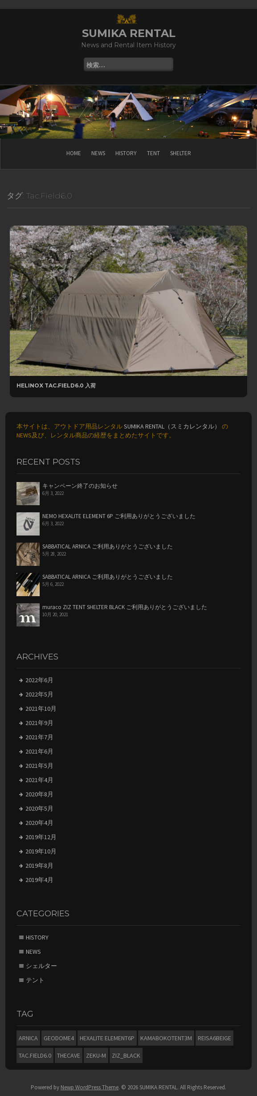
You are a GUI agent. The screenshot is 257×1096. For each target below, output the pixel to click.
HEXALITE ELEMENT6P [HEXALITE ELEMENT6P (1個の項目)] (107, 1038)
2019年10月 (41, 851)
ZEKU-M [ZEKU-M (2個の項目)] (96, 1055)
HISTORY (126, 153)
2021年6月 (39, 751)
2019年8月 (39, 865)
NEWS (98, 153)
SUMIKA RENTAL (128, 33)
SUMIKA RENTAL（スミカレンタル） (172, 426)
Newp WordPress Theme (89, 1087)
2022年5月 (39, 694)
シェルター (41, 966)
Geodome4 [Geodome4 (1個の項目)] (59, 1038)
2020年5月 (39, 808)
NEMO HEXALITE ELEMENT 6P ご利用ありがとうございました (119, 516)
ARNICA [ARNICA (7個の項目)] (28, 1038)
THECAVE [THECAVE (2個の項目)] (68, 1055)
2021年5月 (39, 766)
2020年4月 (39, 823)
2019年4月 (39, 880)
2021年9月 (39, 723)
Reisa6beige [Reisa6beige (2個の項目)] (214, 1038)
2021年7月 (39, 737)
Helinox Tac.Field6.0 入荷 (56, 385)
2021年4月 (39, 780)
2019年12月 (41, 837)
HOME (73, 153)
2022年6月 (39, 680)
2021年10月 (41, 709)
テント (35, 980)
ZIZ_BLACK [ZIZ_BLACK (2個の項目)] (126, 1055)
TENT (153, 153)
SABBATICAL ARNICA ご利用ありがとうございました (107, 546)
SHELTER (180, 153)
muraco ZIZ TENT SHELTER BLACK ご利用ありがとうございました (124, 607)
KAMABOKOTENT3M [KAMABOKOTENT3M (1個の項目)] (166, 1038)
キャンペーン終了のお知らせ (80, 486)
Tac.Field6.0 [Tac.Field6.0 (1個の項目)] (35, 1055)
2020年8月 (39, 794)
